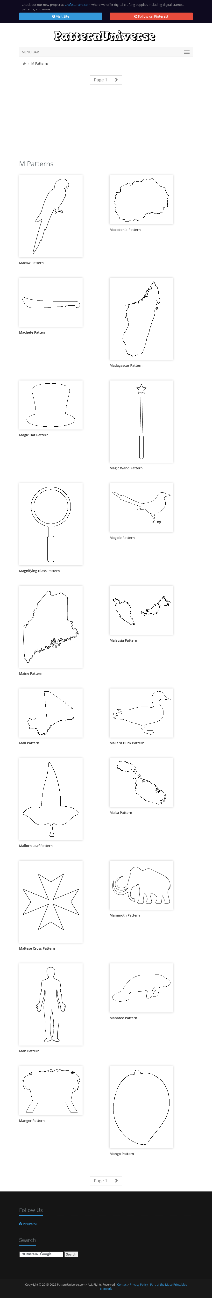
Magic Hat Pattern (34, 435)
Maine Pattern (30, 673)
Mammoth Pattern (125, 915)
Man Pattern (29, 1051)
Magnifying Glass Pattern (39, 570)
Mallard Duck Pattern (127, 743)
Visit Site (60, 16)
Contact (122, 1285)
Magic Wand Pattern (126, 468)
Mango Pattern (122, 1153)
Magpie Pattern (122, 537)
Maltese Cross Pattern (37, 948)
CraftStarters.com (78, 4)
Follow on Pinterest (151, 16)
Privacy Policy (139, 1285)
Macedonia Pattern (125, 229)
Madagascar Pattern (126, 365)
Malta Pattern (121, 812)
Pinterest (28, 1223)
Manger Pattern (32, 1120)
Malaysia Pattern (123, 640)
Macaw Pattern (31, 262)
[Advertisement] (106, 124)
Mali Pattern (29, 743)
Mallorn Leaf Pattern (36, 845)
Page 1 (100, 80)
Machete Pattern (32, 332)
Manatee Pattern (123, 1018)
